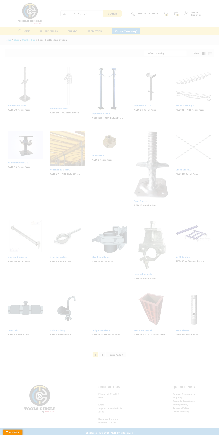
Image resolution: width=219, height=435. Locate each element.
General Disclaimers (183, 394)
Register (196, 15)
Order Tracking (126, 31)
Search (112, 13)
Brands (72, 31)
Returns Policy (180, 408)
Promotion (94, 31)
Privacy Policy (180, 404)
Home (24, 30)
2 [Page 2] (102, 355)
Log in (191, 12)
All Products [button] (49, 31)
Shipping (177, 397)
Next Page (116, 355)
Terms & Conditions (183, 401)
